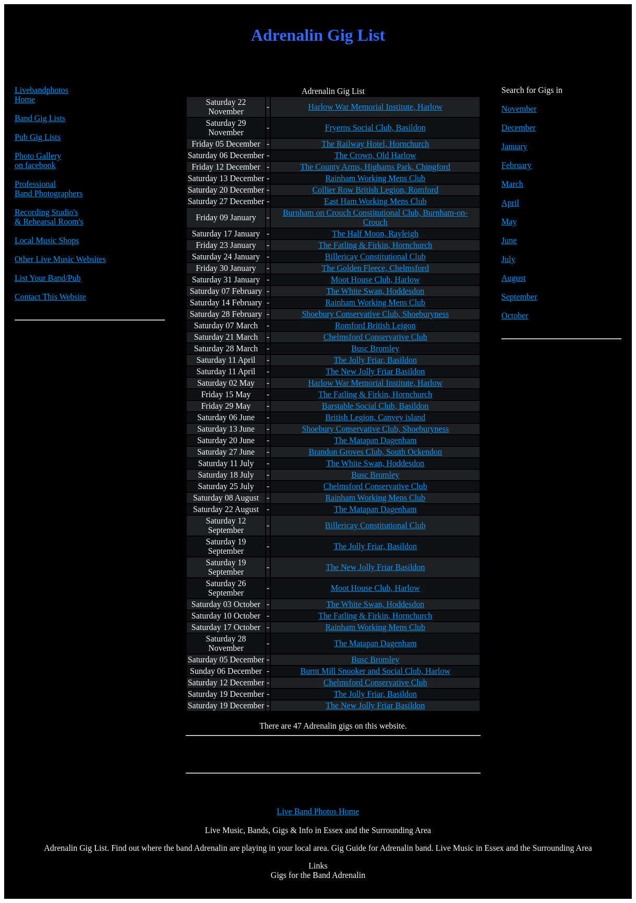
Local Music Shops (47, 240)
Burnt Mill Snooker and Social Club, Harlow (375, 671)
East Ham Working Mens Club (375, 201)
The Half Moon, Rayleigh (375, 233)
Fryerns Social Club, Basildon (375, 127)
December (518, 127)
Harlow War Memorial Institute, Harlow (375, 106)
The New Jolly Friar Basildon (375, 371)
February (516, 165)
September (519, 296)
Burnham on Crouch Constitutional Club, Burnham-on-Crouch (375, 217)
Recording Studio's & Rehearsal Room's (49, 217)
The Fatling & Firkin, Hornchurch (375, 245)
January (514, 146)
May (509, 221)
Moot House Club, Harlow (375, 279)
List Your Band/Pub (48, 278)
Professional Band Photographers (48, 189)
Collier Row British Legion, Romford (375, 189)
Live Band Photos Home (318, 811)
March (512, 184)
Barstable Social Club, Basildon (375, 405)
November (519, 108)
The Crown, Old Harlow (375, 155)
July (508, 259)
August (513, 278)
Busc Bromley (375, 348)
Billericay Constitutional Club (375, 256)
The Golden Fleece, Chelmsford (375, 268)
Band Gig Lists (40, 118)
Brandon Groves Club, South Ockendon (375, 451)
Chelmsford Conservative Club (375, 336)
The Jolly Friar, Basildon (375, 359)
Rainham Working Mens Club (375, 178)
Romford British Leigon (375, 325)
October (515, 315)
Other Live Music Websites (60, 259)
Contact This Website (50, 296)
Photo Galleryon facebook (38, 160)
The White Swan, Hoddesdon (375, 291)
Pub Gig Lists (38, 137)
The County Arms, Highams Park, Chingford (375, 166)
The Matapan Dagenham (375, 440)
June (509, 240)
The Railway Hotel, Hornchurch (375, 143)
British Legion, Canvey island (375, 417)
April (510, 202)
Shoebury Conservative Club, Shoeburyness (375, 314)
